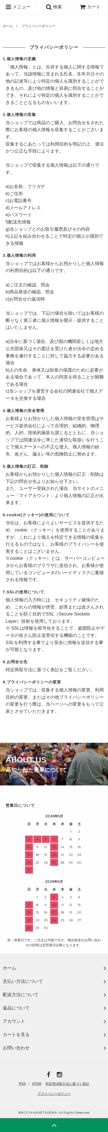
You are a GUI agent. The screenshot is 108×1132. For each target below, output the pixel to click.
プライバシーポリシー (54, 1094)
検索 (54, 7)
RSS (22, 1084)
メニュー (17, 7)
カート (90, 6)
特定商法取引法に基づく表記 (67, 1084)
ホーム (8, 26)
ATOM (36, 1084)
